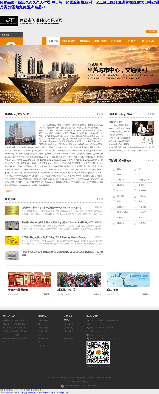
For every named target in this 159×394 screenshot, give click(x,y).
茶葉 (119, 201)
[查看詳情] (9, 191)
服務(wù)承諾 (20, 320)
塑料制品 (120, 218)
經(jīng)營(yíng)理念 (21, 333)
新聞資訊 (85, 41)
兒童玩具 (142, 196)
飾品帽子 (142, 212)
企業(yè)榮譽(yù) (100, 45)
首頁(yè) (53, 41)
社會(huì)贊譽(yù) (8, 340)
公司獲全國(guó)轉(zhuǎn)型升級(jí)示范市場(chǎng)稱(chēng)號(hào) (62, 237)
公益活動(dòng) (9, 331)
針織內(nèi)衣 (144, 180)
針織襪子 (120, 185)
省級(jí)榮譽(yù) (69, 333)
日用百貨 (142, 207)
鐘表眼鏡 (142, 190)
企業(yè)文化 (20, 328)
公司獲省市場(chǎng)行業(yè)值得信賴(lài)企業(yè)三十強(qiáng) (62, 207)
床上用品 (120, 190)
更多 (98, 114)
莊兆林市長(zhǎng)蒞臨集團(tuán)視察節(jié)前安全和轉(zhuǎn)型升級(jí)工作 (62, 222)
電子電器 (120, 196)
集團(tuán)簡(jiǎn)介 (8, 322)
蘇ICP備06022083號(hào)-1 (79, 382)
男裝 (119, 169)
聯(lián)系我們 (148, 45)
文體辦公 (142, 185)
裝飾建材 (120, 223)
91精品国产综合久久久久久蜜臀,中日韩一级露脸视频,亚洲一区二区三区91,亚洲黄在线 (34, 393)
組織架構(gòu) (20, 338)
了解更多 (45, 294)
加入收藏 (151, 31)
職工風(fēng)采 (9, 328)
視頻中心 (42, 346)
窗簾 (140, 218)
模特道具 (142, 223)
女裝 (140, 169)
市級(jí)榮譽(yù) (69, 340)
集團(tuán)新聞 (43, 322)
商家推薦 (116, 41)
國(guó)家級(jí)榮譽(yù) (68, 326)
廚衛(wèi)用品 (122, 212)
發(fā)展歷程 (20, 324)
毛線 (140, 201)
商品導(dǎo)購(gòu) (132, 49)
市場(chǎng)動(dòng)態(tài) (43, 331)
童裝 (119, 174)
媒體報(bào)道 (43, 340)
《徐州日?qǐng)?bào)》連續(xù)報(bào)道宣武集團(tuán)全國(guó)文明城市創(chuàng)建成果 (62, 253)
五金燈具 (120, 207)
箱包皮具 (120, 180)
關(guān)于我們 (69, 45)
